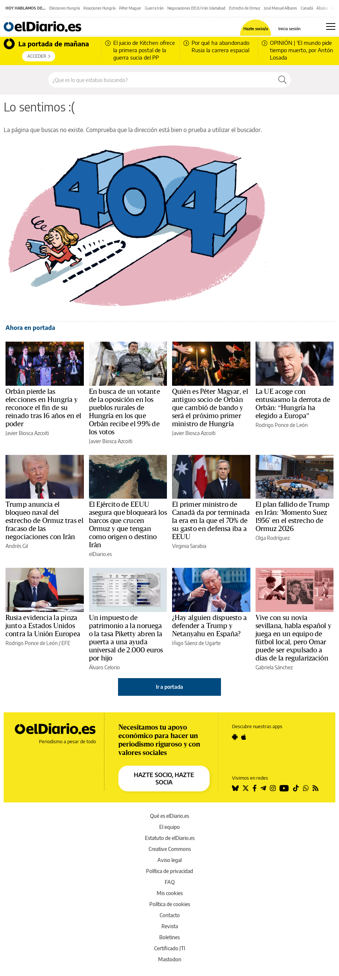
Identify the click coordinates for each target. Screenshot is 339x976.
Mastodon (169, 959)
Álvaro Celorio (104, 667)
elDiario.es (100, 554)
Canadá (307, 8)
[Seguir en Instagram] (273, 788)
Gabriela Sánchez (274, 667)
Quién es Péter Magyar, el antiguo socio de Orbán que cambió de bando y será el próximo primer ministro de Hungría (210, 408)
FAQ (170, 882)
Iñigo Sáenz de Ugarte (196, 643)
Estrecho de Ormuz (244, 8)
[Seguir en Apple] (243, 737)
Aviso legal (169, 860)
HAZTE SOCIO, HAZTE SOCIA (164, 778)
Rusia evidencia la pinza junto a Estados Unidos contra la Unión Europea (43, 626)
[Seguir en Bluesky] (235, 788)
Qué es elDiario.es (169, 816)
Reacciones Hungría (99, 8)
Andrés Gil (17, 546)
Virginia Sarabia (189, 546)
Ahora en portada (30, 327)
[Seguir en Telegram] (263, 788)
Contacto (170, 915)
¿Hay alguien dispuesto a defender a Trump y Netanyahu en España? (209, 626)
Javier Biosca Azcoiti (27, 433)
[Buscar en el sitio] (161, 80)
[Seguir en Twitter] (245, 788)
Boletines (169, 937)
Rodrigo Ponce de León (282, 425)
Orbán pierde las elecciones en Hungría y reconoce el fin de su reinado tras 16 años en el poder (43, 408)
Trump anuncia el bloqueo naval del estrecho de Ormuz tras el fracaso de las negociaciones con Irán (44, 521)
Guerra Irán (154, 8)
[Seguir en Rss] (315, 788)
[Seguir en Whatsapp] (306, 788)
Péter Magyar (130, 8)
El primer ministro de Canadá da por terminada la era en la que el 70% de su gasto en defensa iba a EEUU (211, 521)
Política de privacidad (169, 871)
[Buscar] (282, 80)
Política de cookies (169, 904)
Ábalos (322, 8)
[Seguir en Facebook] (255, 788)
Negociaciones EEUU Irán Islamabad (196, 8)
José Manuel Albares (280, 8)
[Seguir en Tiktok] (296, 788)
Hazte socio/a (255, 28)
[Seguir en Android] (235, 737)
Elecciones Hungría (64, 8)
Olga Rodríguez (273, 538)
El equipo (169, 827)
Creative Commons (170, 849)
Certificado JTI (169, 948)
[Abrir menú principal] (330, 26)
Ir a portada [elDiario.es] (169, 687)
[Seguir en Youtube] (284, 788)
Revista (169, 926)
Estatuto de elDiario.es (170, 838)
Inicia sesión (289, 28)
